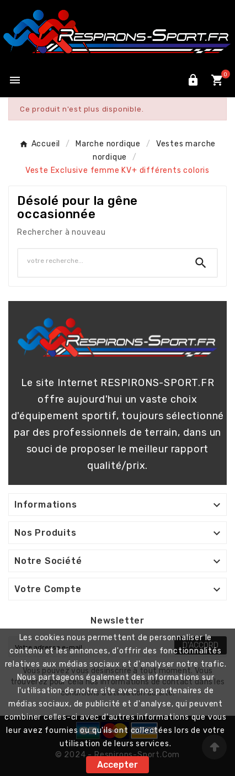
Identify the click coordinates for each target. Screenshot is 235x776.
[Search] (201, 263)
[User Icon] (193, 80)
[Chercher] (101, 260)
